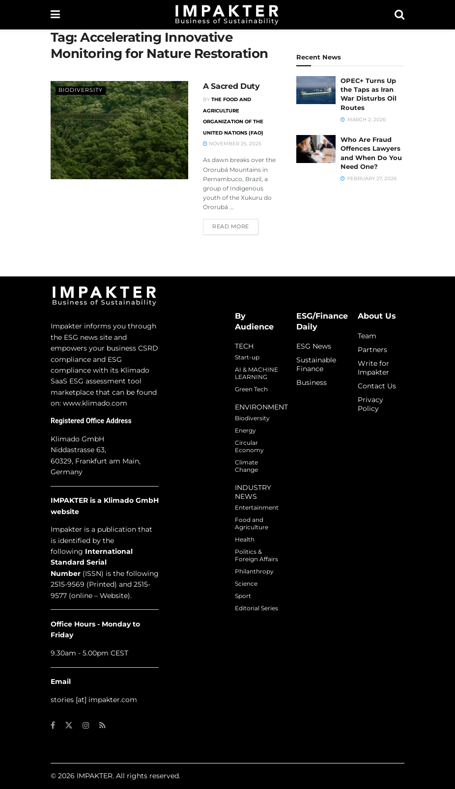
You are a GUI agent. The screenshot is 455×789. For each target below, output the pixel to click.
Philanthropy (254, 571)
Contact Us (377, 385)
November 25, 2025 (232, 143)
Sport (243, 595)
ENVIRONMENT (261, 407)
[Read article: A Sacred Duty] (119, 130)
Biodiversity (80, 89)
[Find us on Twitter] (69, 725)
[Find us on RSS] (102, 725)
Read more (235, 226)
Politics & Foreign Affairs (256, 555)
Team (367, 335)
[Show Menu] (55, 14)
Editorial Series (256, 608)
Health (245, 539)
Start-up (247, 357)
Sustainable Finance (316, 364)
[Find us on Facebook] (53, 725)
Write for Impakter (373, 368)
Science (246, 583)
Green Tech (251, 389)
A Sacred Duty (231, 86)
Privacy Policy (370, 404)
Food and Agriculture (251, 523)
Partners (372, 349)
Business (311, 382)
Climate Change (246, 466)
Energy (245, 430)
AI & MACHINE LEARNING (256, 373)
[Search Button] (399, 14)
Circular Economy (249, 446)
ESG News (313, 346)
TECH (244, 346)
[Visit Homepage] (227, 15)
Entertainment (257, 507)
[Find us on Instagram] (86, 725)
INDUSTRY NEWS (253, 492)
